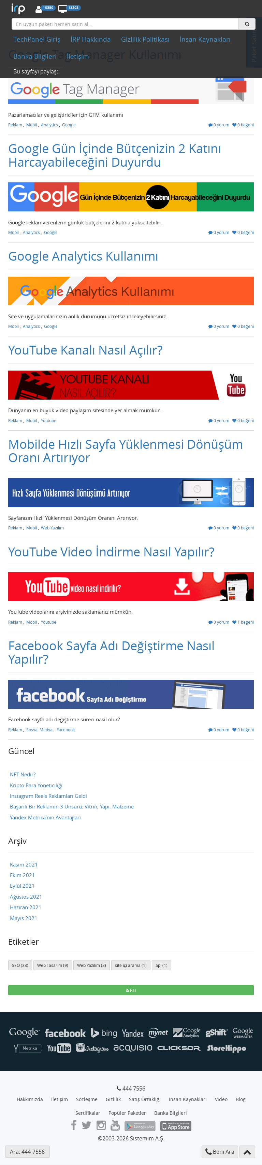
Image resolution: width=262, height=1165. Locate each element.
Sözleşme (87, 1099)
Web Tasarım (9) (52, 965)
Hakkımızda (30, 1099)
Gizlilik (113, 1099)
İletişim (78, 56)
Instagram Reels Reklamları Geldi (48, 795)
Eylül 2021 (22, 885)
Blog (241, 1099)
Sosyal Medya (39, 729)
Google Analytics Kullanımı (83, 256)
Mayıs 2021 (24, 918)
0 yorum (218, 124)
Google (69, 124)
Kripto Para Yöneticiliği (36, 785)
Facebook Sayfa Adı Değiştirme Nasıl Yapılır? (111, 652)
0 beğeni (243, 124)
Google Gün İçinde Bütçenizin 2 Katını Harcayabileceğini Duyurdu (114, 155)
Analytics (49, 124)
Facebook (66, 729)
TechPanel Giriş (36, 39)
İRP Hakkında (91, 39)
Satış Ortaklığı (145, 1099)
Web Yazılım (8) (91, 965)
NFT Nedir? (22, 774)
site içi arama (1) (131, 965)
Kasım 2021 (24, 864)
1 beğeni (243, 622)
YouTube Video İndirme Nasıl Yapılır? (111, 551)
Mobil (31, 124)
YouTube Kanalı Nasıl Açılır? (85, 350)
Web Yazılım (52, 527)
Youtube (48, 420)
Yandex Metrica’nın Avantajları (45, 817)
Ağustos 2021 (26, 896)
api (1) (162, 965)
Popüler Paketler (127, 1113)
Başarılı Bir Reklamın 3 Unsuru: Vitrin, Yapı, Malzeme (72, 806)
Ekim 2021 (22, 875)
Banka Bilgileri (35, 56)
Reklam (15, 124)
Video (221, 1099)
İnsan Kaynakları (205, 39)
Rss (131, 990)
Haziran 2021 (26, 907)
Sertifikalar (87, 1113)
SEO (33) (20, 965)
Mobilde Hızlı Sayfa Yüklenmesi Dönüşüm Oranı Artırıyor (125, 451)
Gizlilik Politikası (145, 39)
